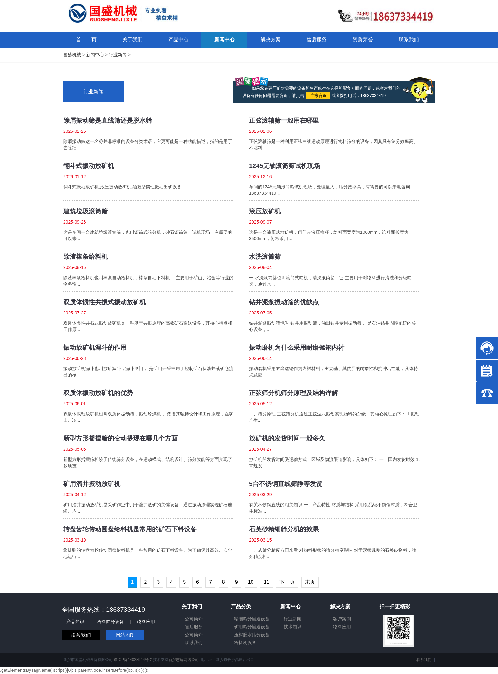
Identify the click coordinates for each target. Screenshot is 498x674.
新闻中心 (95, 54)
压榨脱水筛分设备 (252, 634)
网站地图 (125, 634)
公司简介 (194, 618)
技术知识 (292, 626)
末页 (310, 582)
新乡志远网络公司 (183, 659)
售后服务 (194, 626)
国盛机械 (72, 54)
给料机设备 (245, 642)
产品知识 (75, 621)
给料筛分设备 (110, 621)
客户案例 (342, 618)
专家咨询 (318, 95)
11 (266, 582)
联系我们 (81, 635)
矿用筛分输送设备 (252, 626)
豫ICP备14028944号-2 (133, 659)
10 (251, 582)
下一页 (287, 582)
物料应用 (146, 621)
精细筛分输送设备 (252, 618)
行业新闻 (118, 54)
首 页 (86, 39)
